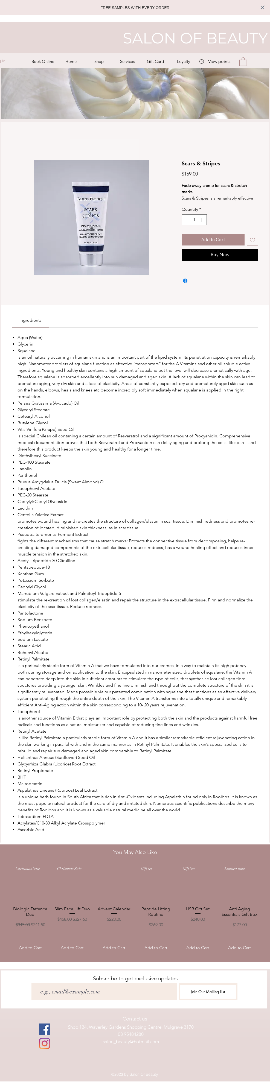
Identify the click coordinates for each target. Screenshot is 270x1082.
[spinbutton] (194, 220)
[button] (99, 61)
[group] (135, 909)
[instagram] (44, 1043)
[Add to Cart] (30, 947)
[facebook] (44, 1029)
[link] (30, 320)
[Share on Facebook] (185, 280)
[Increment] (202, 220)
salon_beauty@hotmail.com (131, 1041)
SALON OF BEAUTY (195, 38)
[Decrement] (186, 220)
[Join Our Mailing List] (208, 991)
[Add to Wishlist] (252, 239)
